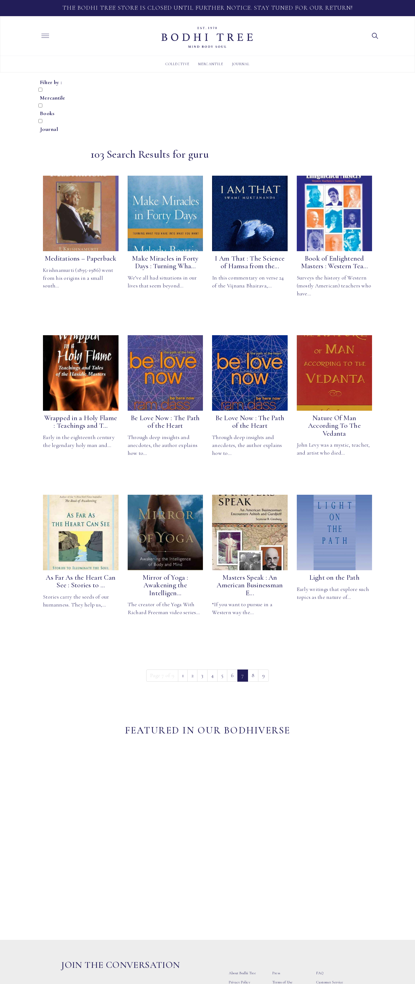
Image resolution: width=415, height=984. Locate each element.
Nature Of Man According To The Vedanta (334, 426)
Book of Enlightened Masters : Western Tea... (334, 262)
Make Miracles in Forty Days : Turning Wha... (165, 262)
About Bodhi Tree (242, 875)
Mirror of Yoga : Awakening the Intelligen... (165, 585)
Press (276, 875)
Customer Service (329, 885)
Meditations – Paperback (81, 258)
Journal (241, 64)
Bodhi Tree (207, 37)
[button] (375, 35)
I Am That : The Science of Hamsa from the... (250, 262)
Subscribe (155, 896)
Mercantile (210, 64)
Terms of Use (282, 885)
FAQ (320, 875)
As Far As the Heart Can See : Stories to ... (80, 581)
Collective (177, 64)
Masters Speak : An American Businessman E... (250, 585)
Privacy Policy (239, 885)
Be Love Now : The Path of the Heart (165, 422)
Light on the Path (334, 577)
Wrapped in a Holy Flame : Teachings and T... (80, 422)
